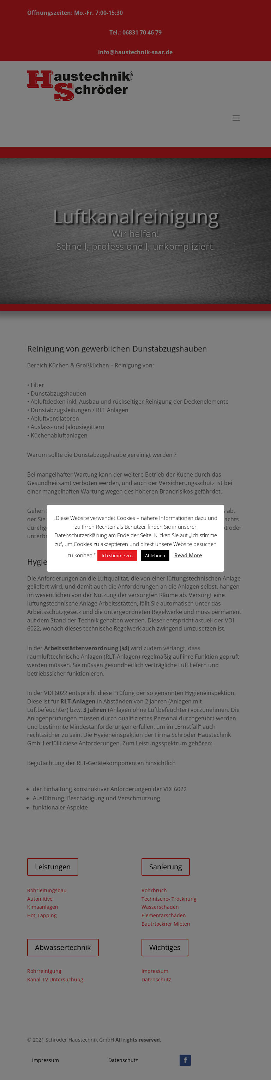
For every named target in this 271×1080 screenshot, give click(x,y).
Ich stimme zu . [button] (117, 555)
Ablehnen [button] (155, 555)
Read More (188, 555)
